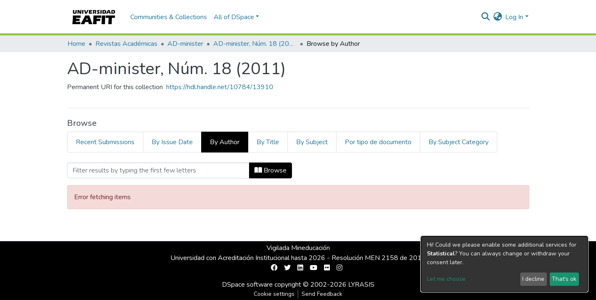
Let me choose (446, 279)
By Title (268, 142)
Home (76, 43)
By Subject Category (459, 142)
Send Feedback (322, 294)
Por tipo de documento (378, 142)
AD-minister (185, 43)
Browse (270, 170)
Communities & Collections (168, 17)
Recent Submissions (105, 142)
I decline (533, 279)
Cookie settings (274, 294)
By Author (224, 142)
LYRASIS (361, 284)
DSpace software (247, 284)
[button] (497, 17)
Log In (514, 17)
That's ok (564, 279)
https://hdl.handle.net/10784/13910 (219, 87)
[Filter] (158, 170)
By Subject (312, 142)
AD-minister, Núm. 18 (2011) (255, 43)
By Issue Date (172, 142)
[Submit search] (485, 17)
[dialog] (504, 264)
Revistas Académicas (126, 43)
